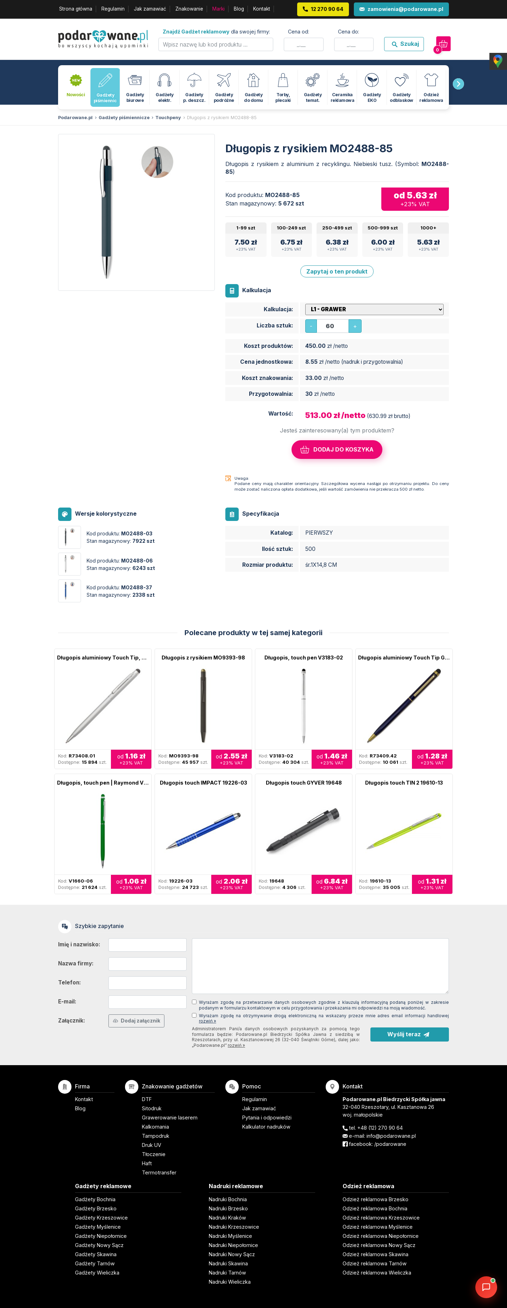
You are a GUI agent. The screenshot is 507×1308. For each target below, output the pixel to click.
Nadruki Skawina (228, 1263)
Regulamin (113, 9)
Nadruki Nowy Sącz (232, 1254)
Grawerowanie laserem (170, 1117)
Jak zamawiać (150, 9)
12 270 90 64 (327, 9)
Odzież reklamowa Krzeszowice (381, 1218)
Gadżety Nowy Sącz (99, 1245)
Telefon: (69, 982)
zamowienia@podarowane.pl (405, 9)
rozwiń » (207, 1021)
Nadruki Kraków (227, 1218)
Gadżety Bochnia (95, 1199)
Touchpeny (168, 117)
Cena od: (298, 32)
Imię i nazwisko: (79, 944)
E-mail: (67, 1001)
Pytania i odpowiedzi (267, 1117)
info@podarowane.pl (391, 1136)
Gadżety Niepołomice (101, 1236)
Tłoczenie (153, 1154)
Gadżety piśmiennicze (124, 117)
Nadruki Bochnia (228, 1199)
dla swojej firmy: (216, 32)
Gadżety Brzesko (96, 1208)
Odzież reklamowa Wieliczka (377, 1273)
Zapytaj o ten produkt (337, 271)
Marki (218, 9)
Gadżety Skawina (96, 1254)
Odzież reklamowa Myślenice (378, 1227)
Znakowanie (189, 9)
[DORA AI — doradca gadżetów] (486, 1287)
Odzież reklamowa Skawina (375, 1254)
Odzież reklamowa (368, 1186)
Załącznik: (71, 1020)
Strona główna (75, 9)
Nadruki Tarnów (227, 1273)
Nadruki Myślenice (230, 1236)
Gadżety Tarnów (95, 1263)
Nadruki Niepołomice (233, 1245)
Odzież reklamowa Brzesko (375, 1199)
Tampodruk (155, 1136)
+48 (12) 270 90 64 (380, 1128)
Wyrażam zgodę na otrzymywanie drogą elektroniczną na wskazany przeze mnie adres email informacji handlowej (324, 1018)
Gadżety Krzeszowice (101, 1218)
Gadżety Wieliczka (97, 1273)
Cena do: (348, 32)
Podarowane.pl (75, 117)
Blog (239, 9)
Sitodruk (152, 1108)
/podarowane (390, 1144)
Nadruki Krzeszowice (234, 1227)
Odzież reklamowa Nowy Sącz (379, 1245)
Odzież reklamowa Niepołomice (381, 1236)
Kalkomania (155, 1127)
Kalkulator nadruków (266, 1127)
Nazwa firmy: (76, 963)
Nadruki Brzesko (228, 1208)
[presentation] (458, 84)
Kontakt (261, 9)
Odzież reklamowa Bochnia (375, 1208)
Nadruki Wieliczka (230, 1282)
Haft (147, 1163)
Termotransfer (159, 1172)
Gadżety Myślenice (98, 1227)
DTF (147, 1099)
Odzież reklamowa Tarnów (375, 1263)
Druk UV (151, 1145)
